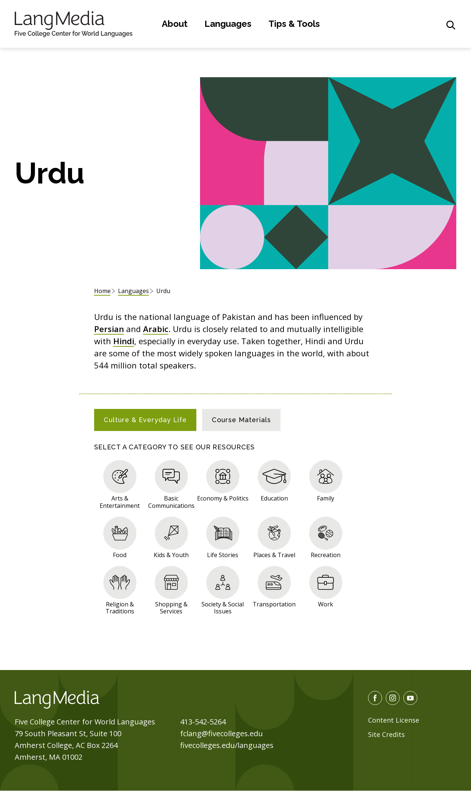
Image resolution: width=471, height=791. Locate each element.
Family (325, 498)
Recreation (325, 555)
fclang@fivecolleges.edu (221, 733)
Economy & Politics (223, 498)
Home (102, 291)
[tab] (145, 420)
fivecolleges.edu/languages (227, 745)
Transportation (274, 604)
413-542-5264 (203, 722)
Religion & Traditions (120, 607)
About (175, 23)
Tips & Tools (294, 23)
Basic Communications (171, 501)
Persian (109, 328)
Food (119, 555)
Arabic (155, 328)
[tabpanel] (235, 536)
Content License (393, 720)
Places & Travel (274, 555)
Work (325, 604)
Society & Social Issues (222, 607)
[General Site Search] (450, 25)
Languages (227, 23)
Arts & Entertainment (120, 501)
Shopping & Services (171, 607)
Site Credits (386, 734)
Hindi (123, 340)
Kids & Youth (171, 555)
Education (274, 498)
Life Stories (222, 555)
